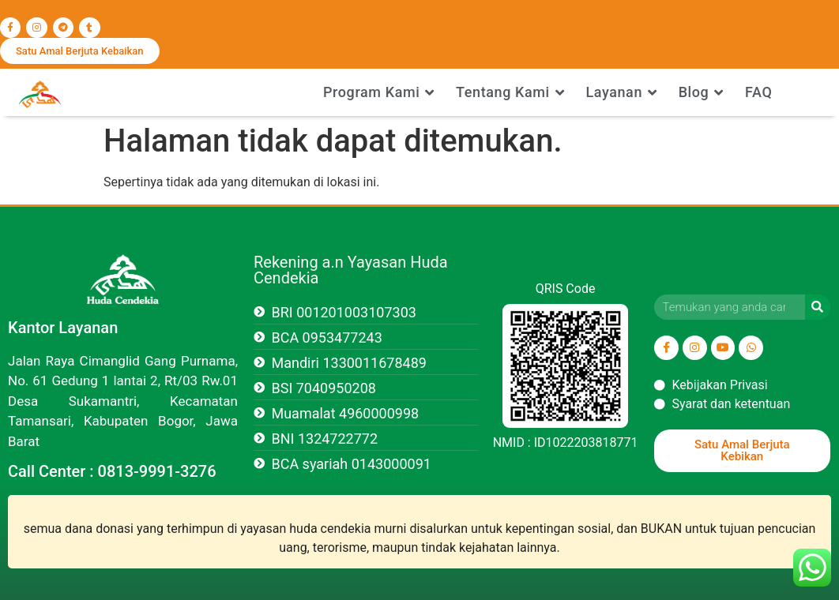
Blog (701, 92)
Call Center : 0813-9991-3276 (112, 471)
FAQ (758, 92)
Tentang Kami (510, 92)
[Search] (817, 307)
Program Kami (379, 92)
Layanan (621, 92)
